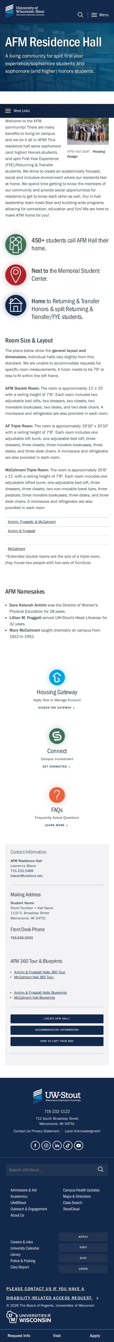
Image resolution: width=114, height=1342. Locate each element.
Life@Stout (18, 1202)
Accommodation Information (57, 1030)
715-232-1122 (57, 1111)
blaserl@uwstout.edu (27, 876)
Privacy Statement (46, 1131)
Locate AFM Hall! (57, 1018)
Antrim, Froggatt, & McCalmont (32, 522)
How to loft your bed (56, 1041)
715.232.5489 (22, 871)
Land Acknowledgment (82, 1131)
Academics (19, 1196)
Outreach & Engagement (29, 1209)
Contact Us (23, 1131)
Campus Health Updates (81, 1190)
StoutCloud (71, 1209)
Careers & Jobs (22, 1242)
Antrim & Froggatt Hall (31, 993)
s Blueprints (57, 993)
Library (15, 1254)
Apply (83, 1237)
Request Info (19, 1335)
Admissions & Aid (24, 1190)
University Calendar (25, 1248)
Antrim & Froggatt (21, 531)
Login (83, 1269)
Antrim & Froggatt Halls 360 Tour (39, 972)
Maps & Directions (77, 1196)
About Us (17, 1215)
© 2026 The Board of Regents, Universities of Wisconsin (50, 1306)
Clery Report (20, 1267)
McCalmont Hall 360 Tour (34, 977)
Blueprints (46, 998)
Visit (83, 1247)
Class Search (72, 1202)
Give (83, 1258)
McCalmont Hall (26, 998)
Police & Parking (23, 1260)
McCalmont (16, 549)
